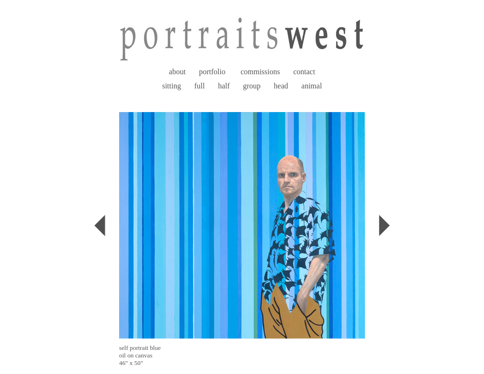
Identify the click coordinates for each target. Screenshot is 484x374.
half (224, 86)
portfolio (212, 72)
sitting (171, 86)
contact (304, 72)
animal (312, 86)
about (177, 72)
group (251, 86)
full (199, 86)
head (281, 86)
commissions (260, 72)
